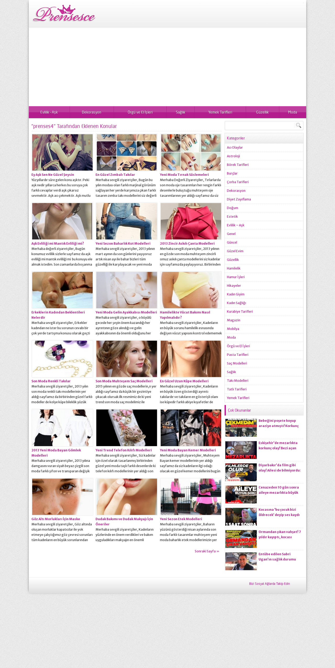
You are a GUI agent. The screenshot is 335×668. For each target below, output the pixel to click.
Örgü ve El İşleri (140, 112)
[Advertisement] (167, 67)
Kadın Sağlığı (236, 303)
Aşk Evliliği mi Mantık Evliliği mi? (57, 243)
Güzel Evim (235, 251)
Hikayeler (234, 286)
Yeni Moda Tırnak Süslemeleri (184, 175)
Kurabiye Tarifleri (240, 311)
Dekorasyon (91, 112)
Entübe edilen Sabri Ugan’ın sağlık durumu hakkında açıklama (277, 559)
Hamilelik (234, 268)
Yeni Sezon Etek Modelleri (181, 519)
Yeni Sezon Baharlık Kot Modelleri (123, 243)
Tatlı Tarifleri (237, 389)
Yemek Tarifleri (220, 112)
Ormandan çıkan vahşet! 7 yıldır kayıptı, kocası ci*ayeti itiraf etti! (280, 537)
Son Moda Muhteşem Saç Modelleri (124, 381)
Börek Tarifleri (238, 165)
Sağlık (180, 112)
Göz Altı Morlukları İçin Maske (55, 519)
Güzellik (262, 112)
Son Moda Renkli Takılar (51, 381)
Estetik (232, 216)
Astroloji (233, 156)
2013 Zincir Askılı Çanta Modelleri (187, 243)
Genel (231, 234)
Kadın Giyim (235, 294)
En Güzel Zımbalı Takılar (115, 175)
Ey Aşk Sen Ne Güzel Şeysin (52, 175)
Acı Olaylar (235, 147)
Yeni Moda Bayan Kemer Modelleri (188, 450)
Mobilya (233, 329)
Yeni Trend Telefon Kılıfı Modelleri (124, 450)
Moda (292, 112)
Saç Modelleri (237, 363)
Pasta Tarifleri (237, 355)
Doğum (232, 208)
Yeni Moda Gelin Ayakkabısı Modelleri (126, 312)
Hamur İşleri (236, 277)
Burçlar (232, 173)
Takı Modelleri (237, 381)
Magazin (233, 320)
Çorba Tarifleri (238, 182)
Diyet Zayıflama (239, 199)
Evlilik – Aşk (49, 112)
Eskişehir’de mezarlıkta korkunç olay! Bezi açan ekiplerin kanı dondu (278, 448)
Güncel (232, 242)
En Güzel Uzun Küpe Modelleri (184, 381)
